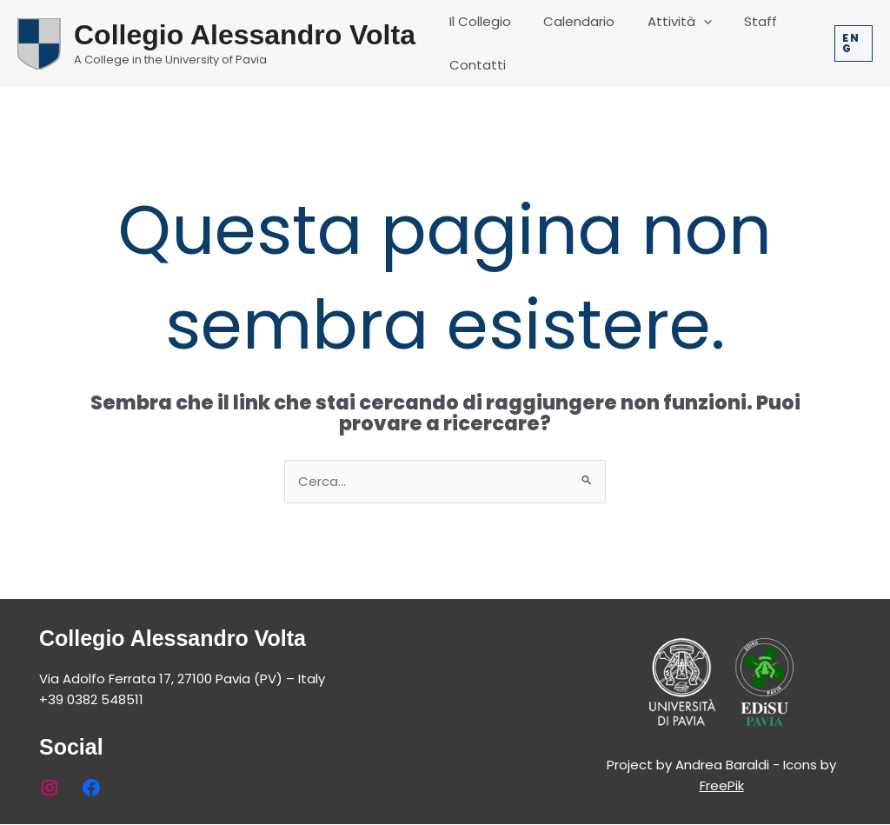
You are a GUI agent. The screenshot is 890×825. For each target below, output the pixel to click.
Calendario (569, 21)
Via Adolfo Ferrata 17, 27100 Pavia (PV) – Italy (182, 678)
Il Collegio (477, 21)
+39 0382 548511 (91, 699)
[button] (852, 43)
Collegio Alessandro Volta (244, 34)
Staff (737, 21)
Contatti (474, 65)
